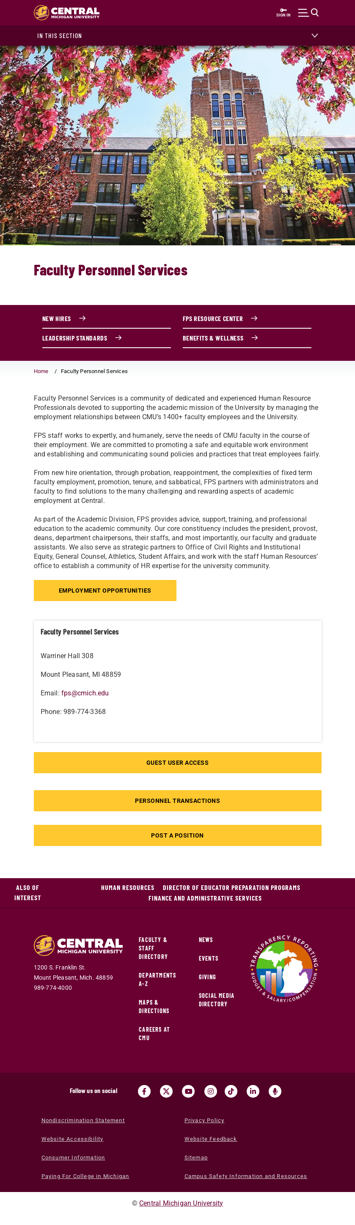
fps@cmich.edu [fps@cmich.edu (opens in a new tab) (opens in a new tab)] (85, 693)
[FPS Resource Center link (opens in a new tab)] (247, 319)
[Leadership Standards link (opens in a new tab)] (106, 338)
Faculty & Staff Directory (153, 948)
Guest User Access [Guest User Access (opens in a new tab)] (177, 762)
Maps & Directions (154, 1006)
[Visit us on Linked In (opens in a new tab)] (253, 1091)
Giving (207, 977)
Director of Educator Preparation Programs (231, 887)
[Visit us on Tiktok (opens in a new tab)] (231, 1091)
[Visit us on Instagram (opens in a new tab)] (210, 1091)
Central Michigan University (181, 1203)
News (206, 939)
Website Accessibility (72, 1139)
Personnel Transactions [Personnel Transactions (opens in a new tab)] (177, 800)
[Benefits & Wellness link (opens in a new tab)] (247, 338)
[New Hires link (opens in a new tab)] (106, 319)
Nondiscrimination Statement (83, 1120)
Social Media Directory (216, 1000)
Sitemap (196, 1157)
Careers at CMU (154, 1033)
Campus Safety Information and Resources (246, 1176)
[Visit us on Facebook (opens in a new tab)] (144, 1091)
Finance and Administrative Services (205, 898)
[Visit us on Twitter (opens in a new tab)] (166, 1091)
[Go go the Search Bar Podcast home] (275, 1091)
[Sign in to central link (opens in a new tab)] (283, 12)
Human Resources (127, 887)
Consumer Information (73, 1157)
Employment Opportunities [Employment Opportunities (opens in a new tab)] (106, 590)
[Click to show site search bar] (309, 12)
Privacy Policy (204, 1120)
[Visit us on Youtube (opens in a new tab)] (188, 1091)
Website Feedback (210, 1139)
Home (41, 371)
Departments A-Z (157, 979)
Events (208, 958)
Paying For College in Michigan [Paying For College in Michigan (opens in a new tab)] (85, 1176)
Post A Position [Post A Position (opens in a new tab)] (177, 835)
